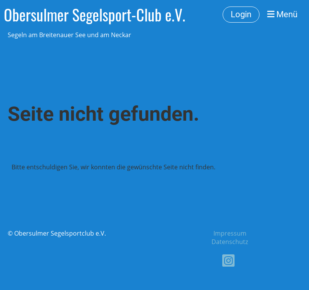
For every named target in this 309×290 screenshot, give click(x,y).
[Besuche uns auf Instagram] (228, 262)
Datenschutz (230, 242)
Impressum (229, 233)
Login (241, 14)
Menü (282, 14)
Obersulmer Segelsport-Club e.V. (94, 14)
